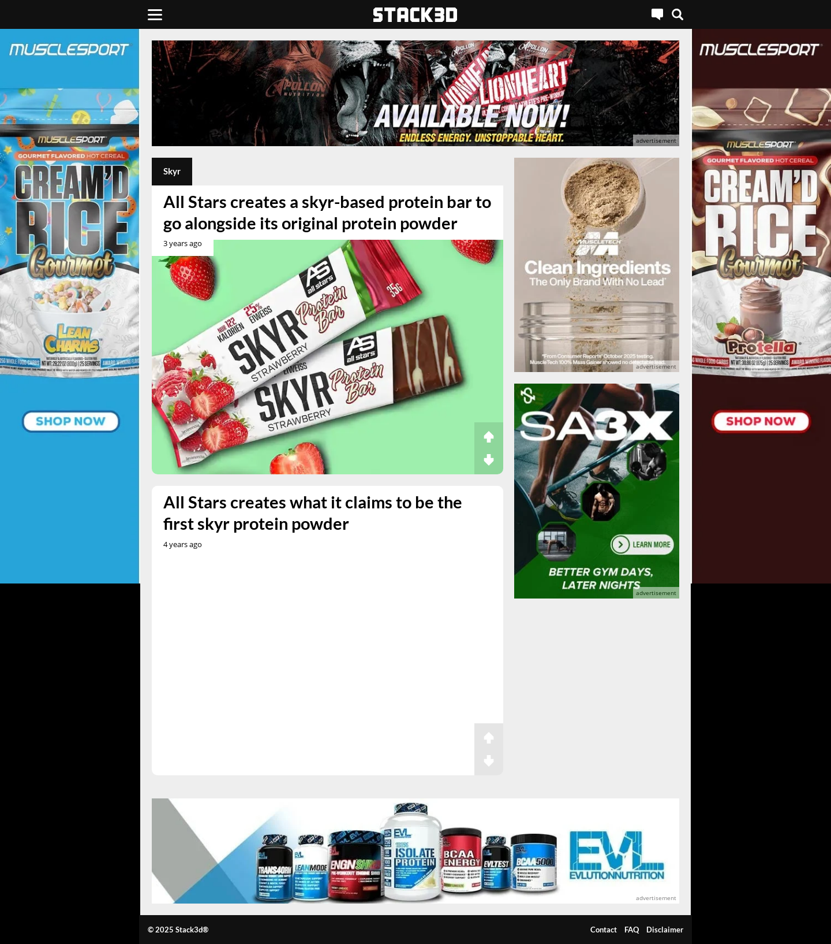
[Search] (677, 14)
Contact (603, 929)
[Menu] (155, 14)
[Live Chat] (657, 14)
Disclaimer (664, 929)
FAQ (631, 929)
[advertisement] (415, 93)
